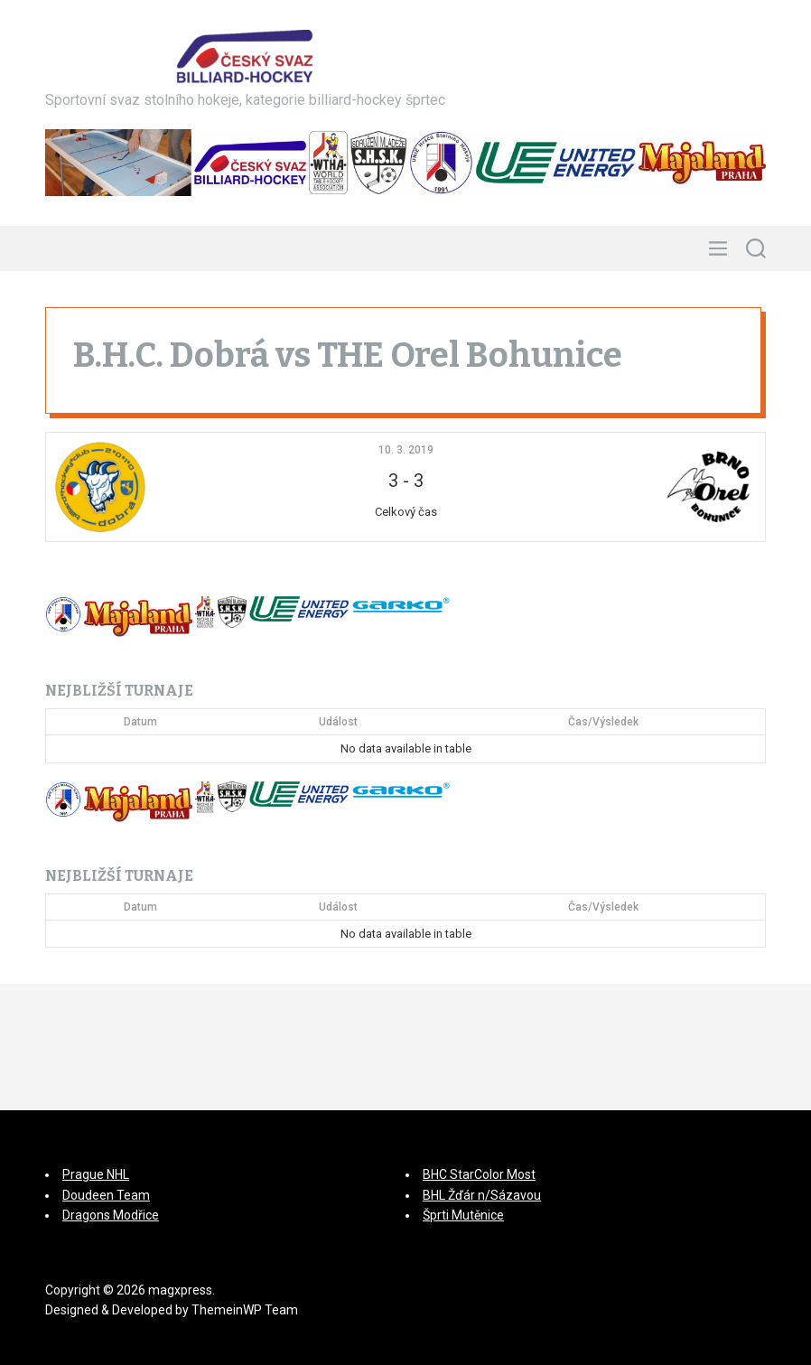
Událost (338, 721)
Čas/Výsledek (603, 721)
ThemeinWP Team (244, 1310)
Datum (140, 721)
